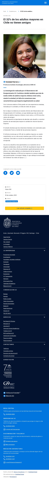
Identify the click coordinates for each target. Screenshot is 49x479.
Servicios (7, 317)
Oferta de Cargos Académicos (11, 328)
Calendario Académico (9, 283)
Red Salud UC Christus (9, 321)
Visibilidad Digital (32, 472)
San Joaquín (6, 242)
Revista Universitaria (8, 303)
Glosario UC (6, 311)
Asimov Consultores (19, 472)
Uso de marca (7, 313)
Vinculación (6, 264)
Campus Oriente (7, 239)
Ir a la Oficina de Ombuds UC (14, 462)
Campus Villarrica (8, 246)
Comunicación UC (10, 290)
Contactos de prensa (8, 355)
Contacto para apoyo (12, 441)
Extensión (6, 262)
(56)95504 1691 (10, 456)
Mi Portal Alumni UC (8, 333)
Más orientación (10, 444)
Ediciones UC (6, 269)
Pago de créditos (7, 338)
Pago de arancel (7, 340)
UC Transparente (7, 276)
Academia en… (13, 11)
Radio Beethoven (7, 308)
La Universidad (9, 250)
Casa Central (6, 237)
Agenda (5, 296)
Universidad (6, 266)
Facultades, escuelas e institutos (11, 259)
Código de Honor (7, 271)
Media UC (5, 306)
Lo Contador (6, 244)
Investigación (6, 257)
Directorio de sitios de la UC (10, 353)
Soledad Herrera (13, 82)
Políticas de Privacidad (11, 393)
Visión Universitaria (8, 301)
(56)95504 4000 (10, 414)
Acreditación (8, 359)
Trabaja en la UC (7, 331)
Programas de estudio (9, 254)
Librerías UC (6, 326)
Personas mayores (11, 201)
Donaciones (6, 274)
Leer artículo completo (24, 208)
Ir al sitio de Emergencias (13, 429)
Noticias (5, 294)
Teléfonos (6, 348)
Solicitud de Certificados (9, 335)
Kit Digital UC (13, 476)
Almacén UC (6, 323)
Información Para (8, 281)
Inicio (4, 11)
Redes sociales (7, 298)
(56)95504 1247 (10, 459)
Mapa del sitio (8, 396)
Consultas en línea (8, 351)
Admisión (5, 278)
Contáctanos (8, 344)
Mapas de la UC (7, 286)
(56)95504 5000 (10, 426)
